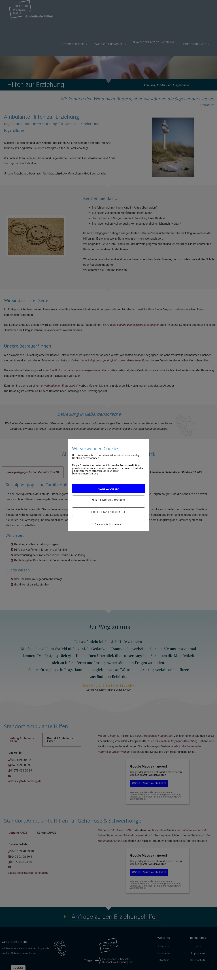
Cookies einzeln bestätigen (108, 512)
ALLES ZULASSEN (108, 488)
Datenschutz (101, 524)
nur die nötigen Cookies (108, 500)
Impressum (116, 524)
